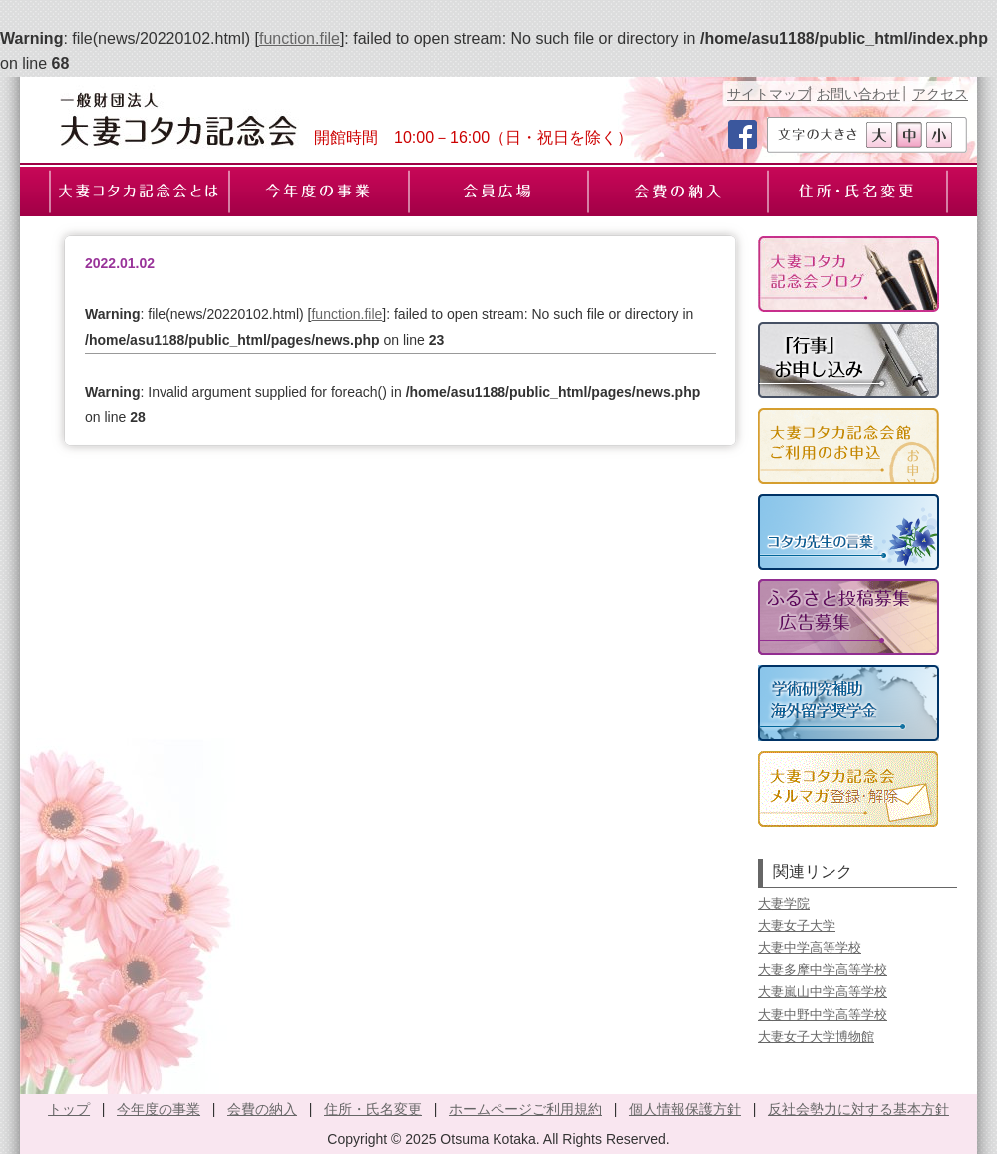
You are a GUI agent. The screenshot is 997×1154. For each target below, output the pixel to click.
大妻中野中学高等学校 (822, 1014)
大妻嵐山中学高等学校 (822, 991)
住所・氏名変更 (373, 1109)
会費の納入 (262, 1109)
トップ (69, 1109)
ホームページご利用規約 (525, 1109)
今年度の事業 (158, 1109)
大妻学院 (784, 903)
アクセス (940, 94)
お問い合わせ (858, 94)
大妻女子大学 (796, 925)
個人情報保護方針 (685, 1109)
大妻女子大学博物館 (816, 1036)
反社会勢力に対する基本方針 (858, 1109)
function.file (299, 38)
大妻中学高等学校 (809, 947)
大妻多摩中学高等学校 (822, 969)
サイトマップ (769, 94)
